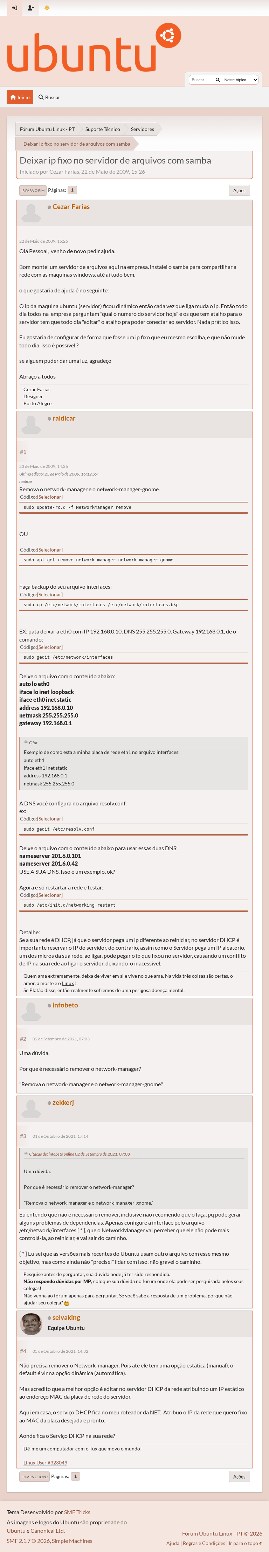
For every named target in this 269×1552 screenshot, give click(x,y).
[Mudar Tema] (47, 8)
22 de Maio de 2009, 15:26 (43, 241)
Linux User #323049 (45, 1463)
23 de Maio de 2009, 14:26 (43, 466)
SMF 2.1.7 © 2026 (28, 1540)
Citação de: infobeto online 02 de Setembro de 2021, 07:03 (79, 1154)
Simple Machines (72, 1540)
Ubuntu (16, 1530)
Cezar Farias (71, 206)
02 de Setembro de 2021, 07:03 (61, 1039)
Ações (239, 190)
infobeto (65, 1005)
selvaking (66, 1317)
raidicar (64, 418)
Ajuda (172, 1543)
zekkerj (63, 1102)
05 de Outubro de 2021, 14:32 (60, 1351)
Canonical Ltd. (47, 1530)
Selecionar (50, 497)
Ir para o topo (34, 1477)
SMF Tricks (77, 1512)
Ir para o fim (32, 190)
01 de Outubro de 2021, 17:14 (60, 1136)
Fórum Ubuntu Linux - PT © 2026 (222, 1533)
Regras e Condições (204, 1543)
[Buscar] (217, 80)
